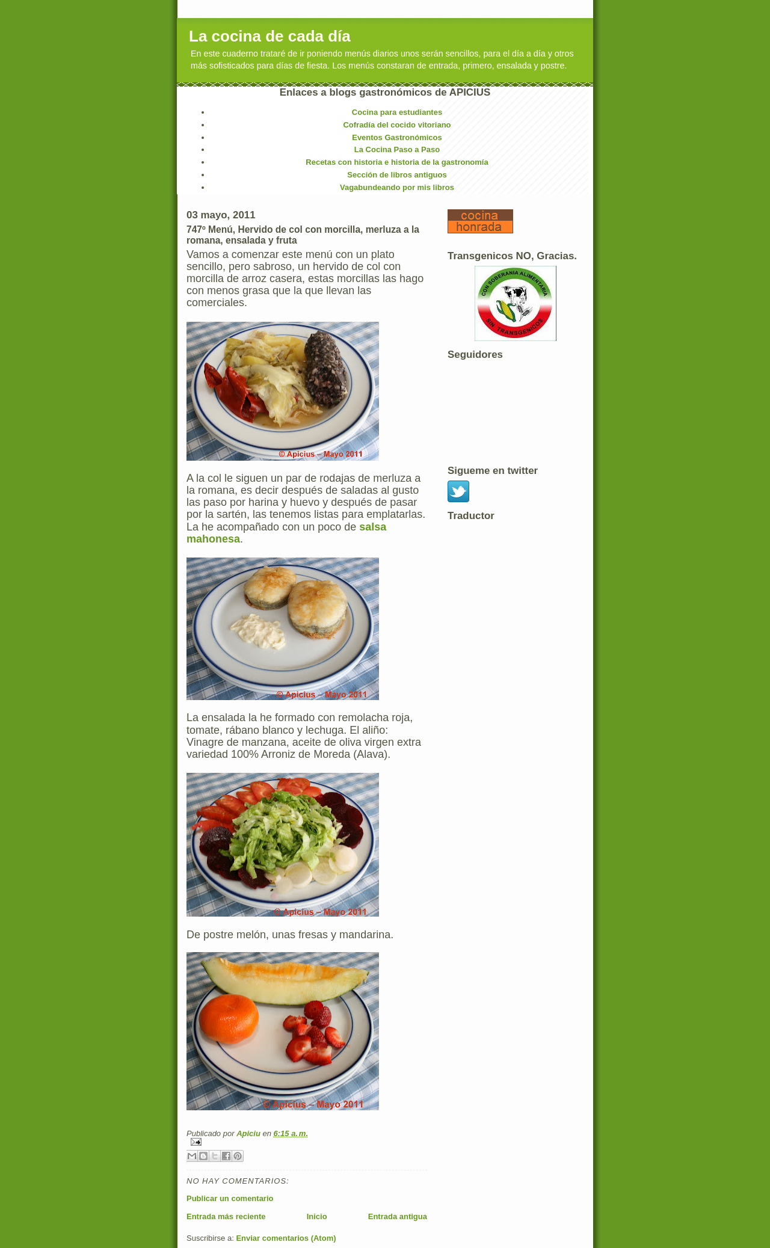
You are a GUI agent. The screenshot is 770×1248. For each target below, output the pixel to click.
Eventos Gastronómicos (397, 137)
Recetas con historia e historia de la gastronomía (397, 162)
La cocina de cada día (270, 36)
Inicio (317, 1216)
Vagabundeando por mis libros (397, 187)
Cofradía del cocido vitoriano (397, 124)
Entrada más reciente (226, 1216)
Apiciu (249, 1133)
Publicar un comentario (229, 1198)
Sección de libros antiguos (396, 174)
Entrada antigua (397, 1216)
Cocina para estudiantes (397, 112)
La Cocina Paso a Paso (397, 149)
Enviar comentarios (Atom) (286, 1238)
